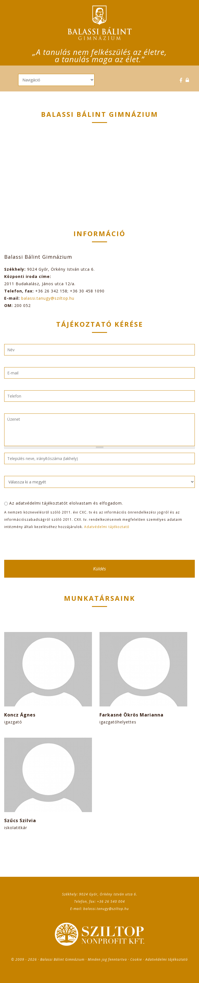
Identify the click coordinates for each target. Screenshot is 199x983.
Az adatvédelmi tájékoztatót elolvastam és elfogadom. (66, 503)
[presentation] (46, 545)
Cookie (136, 959)
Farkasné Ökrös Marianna (132, 715)
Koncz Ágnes (19, 715)
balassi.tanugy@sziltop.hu (47, 298)
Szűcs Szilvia (20, 820)
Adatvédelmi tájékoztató (106, 526)
